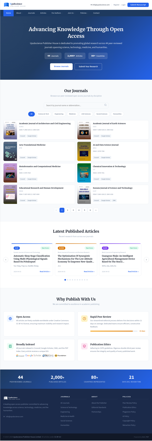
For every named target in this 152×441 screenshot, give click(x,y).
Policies (84, 13)
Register (116, 5)
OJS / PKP (145, 437)
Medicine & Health (67, 417)
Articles (43, 13)
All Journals (65, 403)
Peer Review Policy (130, 403)
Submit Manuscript (138, 5)
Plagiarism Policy (129, 412)
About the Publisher (99, 403)
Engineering (65, 412)
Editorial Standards (99, 408)
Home (8, 13)
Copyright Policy (129, 421)
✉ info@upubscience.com (100, 5)
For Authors (57, 13)
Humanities (65, 425)
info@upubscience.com (14, 417)
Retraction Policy (129, 425)
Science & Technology (69, 408)
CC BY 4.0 (57, 437)
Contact (96, 13)
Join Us (71, 13)
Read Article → (45, 272)
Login (123, 5)
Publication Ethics (129, 408)
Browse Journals (61, 66)
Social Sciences (66, 421)
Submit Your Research (88, 66)
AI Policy (126, 417)
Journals (31, 13)
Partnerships (96, 412)
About (19, 13)
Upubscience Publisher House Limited (27, 437)
